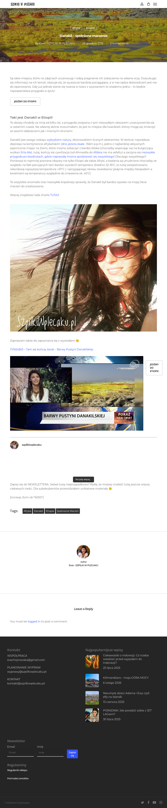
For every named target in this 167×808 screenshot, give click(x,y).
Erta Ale (26, 152)
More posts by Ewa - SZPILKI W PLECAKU (83, 575)
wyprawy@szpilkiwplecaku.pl (26, 671)
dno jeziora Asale (73, 144)
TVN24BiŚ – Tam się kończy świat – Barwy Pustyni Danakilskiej (51, 349)
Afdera (97, 152)
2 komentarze (119, 43)
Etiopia (90, 27)
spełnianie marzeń (68, 511)
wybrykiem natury (59, 139)
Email (11, 746)
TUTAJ (54, 195)
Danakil (38, 511)
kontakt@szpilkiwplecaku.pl (26, 683)
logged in (34, 621)
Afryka (76, 27)
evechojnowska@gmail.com (26, 660)
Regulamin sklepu (17, 770)
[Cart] (148, 4)
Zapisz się (72, 754)
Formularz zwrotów (18, 778)
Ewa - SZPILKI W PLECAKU (57, 43)
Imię (40, 746)
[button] (155, 4)
